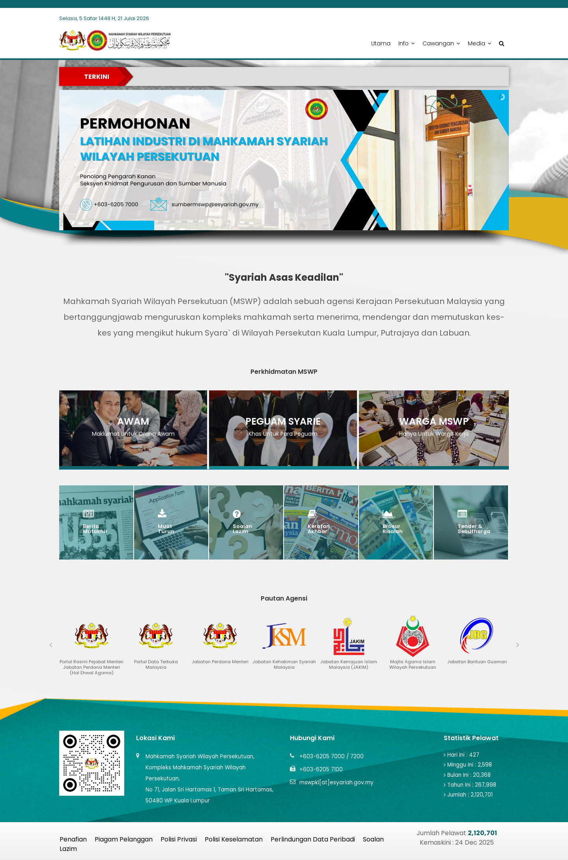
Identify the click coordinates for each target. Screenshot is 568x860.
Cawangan (441, 43)
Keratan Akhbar (319, 529)
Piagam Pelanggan (124, 839)
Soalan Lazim (242, 529)
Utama (380, 43)
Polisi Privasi (179, 839)
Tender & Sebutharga (474, 529)
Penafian (73, 839)
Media (479, 43)
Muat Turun (166, 529)
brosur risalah (393, 529)
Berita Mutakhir (95, 529)
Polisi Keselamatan (234, 839)
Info (406, 43)
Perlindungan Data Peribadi (313, 839)
